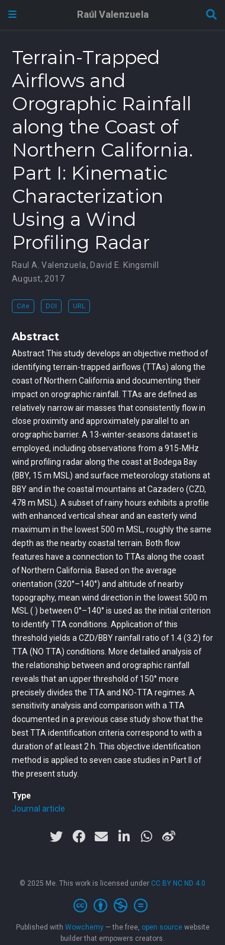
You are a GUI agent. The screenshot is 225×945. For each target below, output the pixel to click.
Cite (23, 306)
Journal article (38, 808)
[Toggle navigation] (12, 15)
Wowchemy (84, 927)
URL (79, 306)
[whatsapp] (146, 836)
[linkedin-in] (124, 836)
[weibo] (169, 836)
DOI (51, 306)
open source (162, 927)
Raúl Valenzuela (113, 14)
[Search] (211, 15)
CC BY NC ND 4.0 (178, 883)
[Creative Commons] (112, 906)
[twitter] (56, 836)
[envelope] (101, 836)
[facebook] (79, 836)
